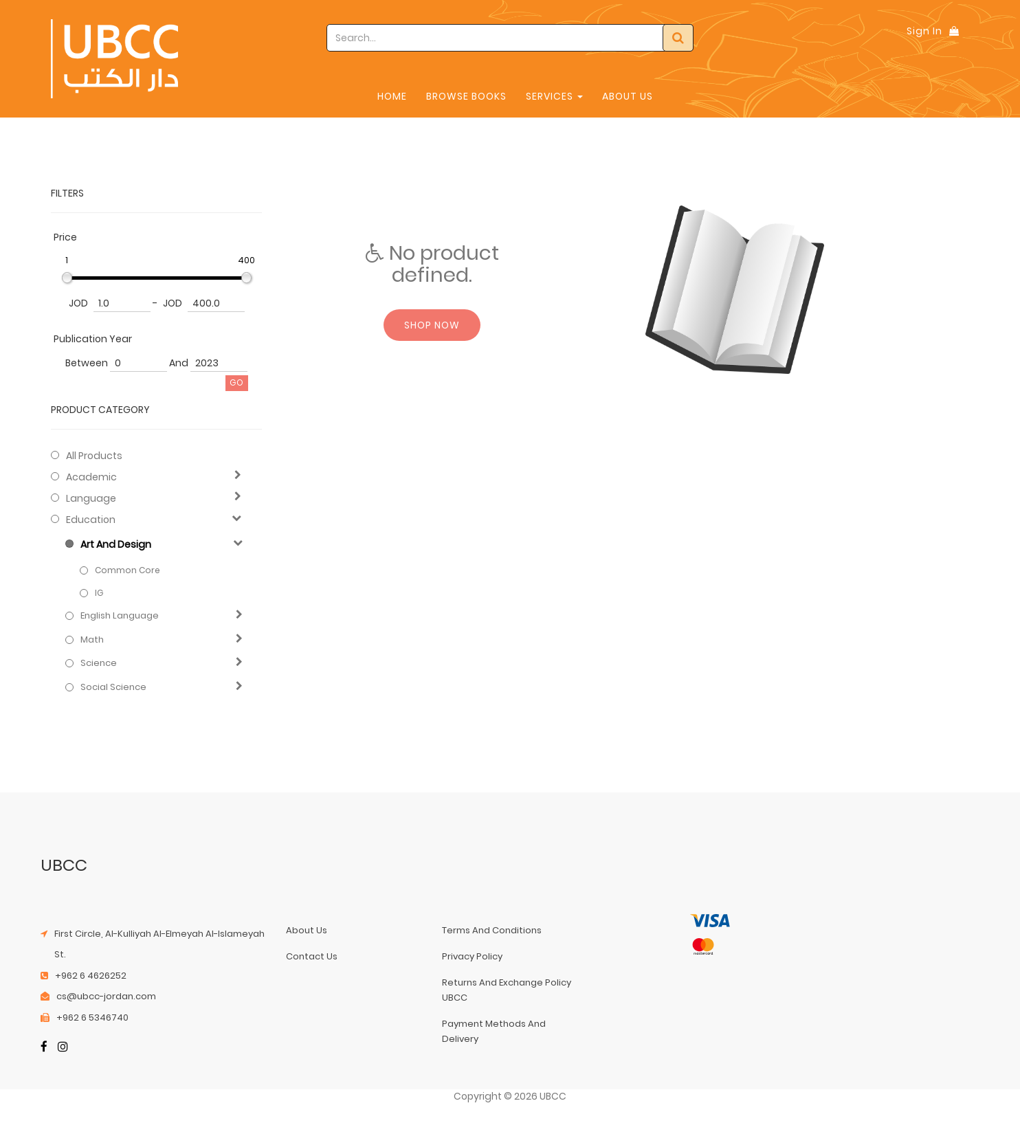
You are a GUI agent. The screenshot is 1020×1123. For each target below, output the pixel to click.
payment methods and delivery (494, 1031)
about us (306, 930)
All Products (94, 456)
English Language (119, 616)
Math (92, 640)
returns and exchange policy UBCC (506, 990)
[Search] (678, 38)
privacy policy (472, 956)
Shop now (432, 325)
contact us (311, 956)
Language (91, 498)
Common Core (127, 570)
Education (90, 519)
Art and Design (115, 544)
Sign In (924, 31)
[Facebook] (44, 1048)
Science (98, 663)
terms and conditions (492, 930)
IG (99, 593)
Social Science (113, 687)
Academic (91, 477)
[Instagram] (63, 1048)
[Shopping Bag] (954, 31)
